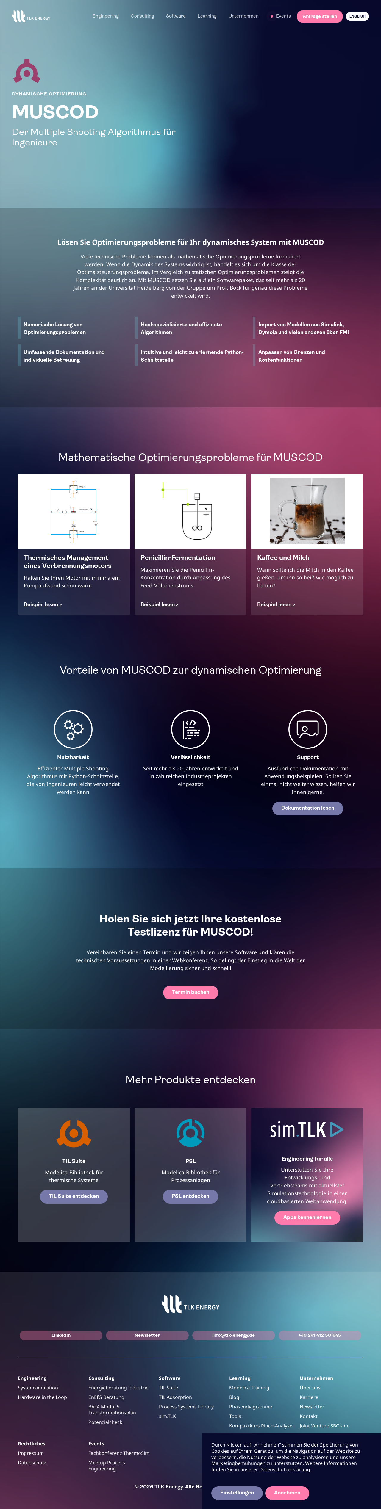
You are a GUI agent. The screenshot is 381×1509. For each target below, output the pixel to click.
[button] (106, 16)
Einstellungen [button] (237, 1493)
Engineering (106, 16)
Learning (207, 16)
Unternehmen (244, 16)
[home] (31, 16)
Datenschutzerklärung (284, 1469)
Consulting (142, 16)
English (357, 16)
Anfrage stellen (320, 16)
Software (176, 16)
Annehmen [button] (287, 1493)
